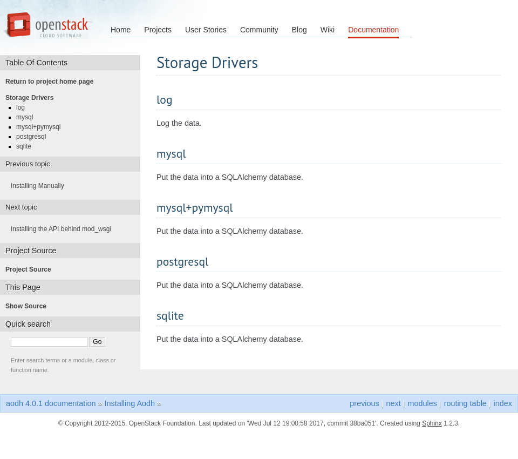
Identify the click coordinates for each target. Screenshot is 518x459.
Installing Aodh (129, 403)
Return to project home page (52, 81)
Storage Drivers (32, 98)
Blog (299, 29)
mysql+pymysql (41, 127)
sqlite (27, 146)
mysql (28, 117)
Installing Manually (40, 186)
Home (121, 29)
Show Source (29, 306)
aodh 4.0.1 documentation (51, 403)
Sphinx (432, 423)
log (24, 107)
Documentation (373, 29)
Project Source (31, 269)
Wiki (328, 29)
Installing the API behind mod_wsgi (64, 229)
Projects (158, 29)
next (393, 403)
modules (422, 403)
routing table (465, 403)
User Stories (206, 29)
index (503, 403)
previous (364, 403)
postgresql (34, 136)
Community (259, 29)
